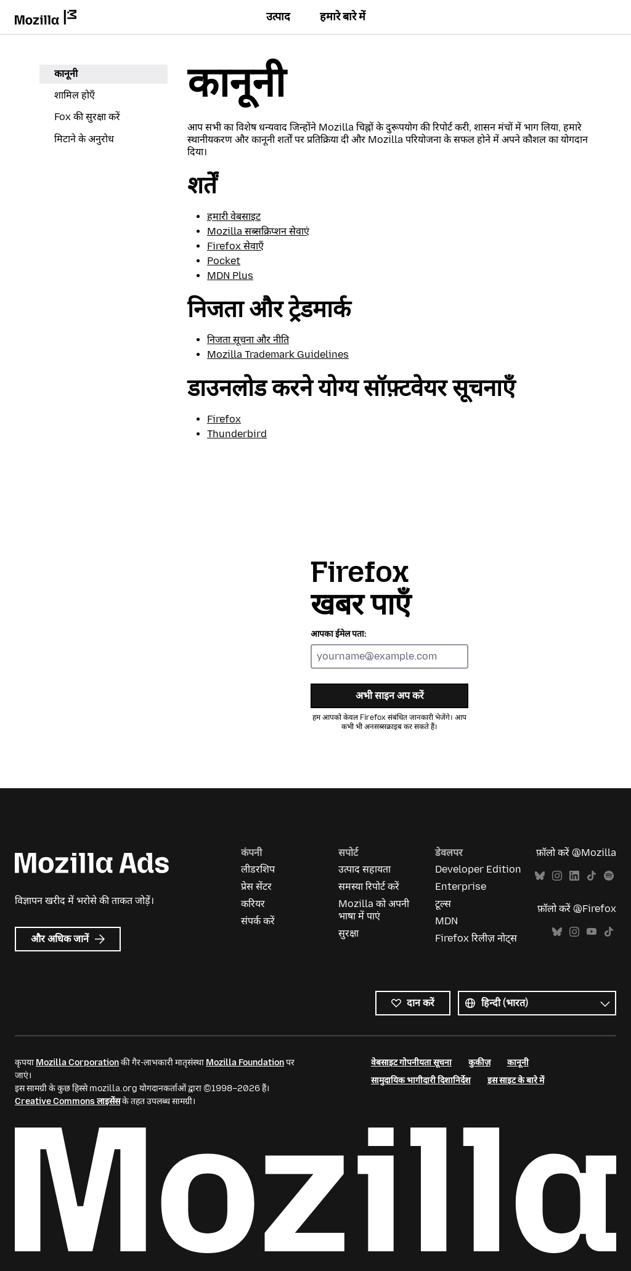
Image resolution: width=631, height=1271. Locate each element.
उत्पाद (278, 16)
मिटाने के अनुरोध (84, 139)
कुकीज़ (479, 1062)
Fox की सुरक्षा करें (87, 117)
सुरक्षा (348, 933)
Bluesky (539, 876)
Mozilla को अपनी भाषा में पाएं (373, 910)
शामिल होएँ (74, 95)
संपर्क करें (258, 921)
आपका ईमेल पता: (339, 634)
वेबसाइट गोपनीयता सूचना (411, 1062)
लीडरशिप (258, 869)
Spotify (608, 876)
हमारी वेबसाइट (234, 216)
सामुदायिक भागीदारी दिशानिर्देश (421, 1080)
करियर (253, 904)
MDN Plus (230, 275)
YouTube (591, 932)
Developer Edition (478, 869)
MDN (446, 921)
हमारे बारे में (342, 16)
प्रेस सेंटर (256, 886)
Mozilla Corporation (77, 1062)
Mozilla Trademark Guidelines (278, 354)
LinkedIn (574, 876)
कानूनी (66, 73)
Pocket (223, 261)
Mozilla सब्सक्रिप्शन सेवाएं (258, 231)
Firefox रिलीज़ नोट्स (476, 938)
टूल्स (443, 904)
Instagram (557, 876)
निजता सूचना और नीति (248, 339)
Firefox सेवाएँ (235, 246)
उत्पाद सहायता (364, 869)
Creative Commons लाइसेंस (67, 1101)
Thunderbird (237, 434)
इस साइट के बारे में (515, 1080)
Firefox (224, 419)
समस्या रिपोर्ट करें (368, 886)
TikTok (591, 876)
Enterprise (460, 886)
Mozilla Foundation (245, 1062)
